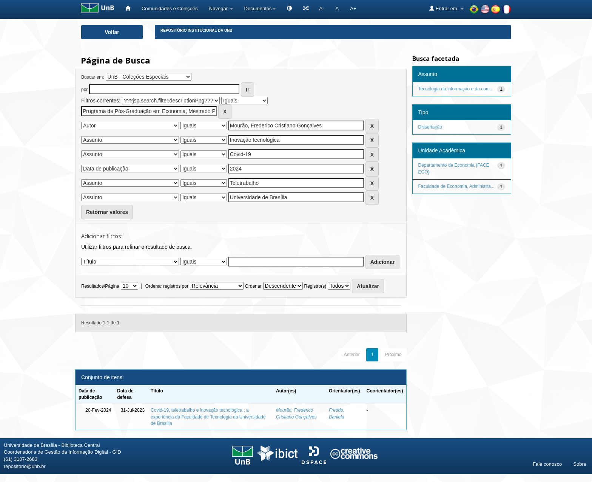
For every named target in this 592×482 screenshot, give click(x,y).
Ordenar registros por (166, 286)
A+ (353, 8)
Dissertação (430, 127)
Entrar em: (446, 8)
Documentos (260, 8)
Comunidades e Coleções (170, 8)
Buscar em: (92, 77)
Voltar (112, 32)
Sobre (579, 464)
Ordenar (253, 286)
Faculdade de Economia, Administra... (456, 186)
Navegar (221, 8)
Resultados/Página (100, 286)
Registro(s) (315, 286)
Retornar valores (107, 212)
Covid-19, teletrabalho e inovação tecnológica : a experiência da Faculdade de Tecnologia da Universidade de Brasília (208, 417)
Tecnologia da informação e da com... (455, 88)
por (84, 89)
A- (321, 8)
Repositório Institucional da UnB (196, 30)
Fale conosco (547, 464)
